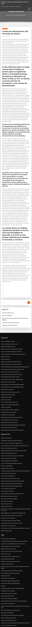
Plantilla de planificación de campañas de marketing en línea (13, 328)
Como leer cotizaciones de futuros (8, 385)
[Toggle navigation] (29, 7)
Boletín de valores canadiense (7, 592)
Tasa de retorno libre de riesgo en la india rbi (10, 314)
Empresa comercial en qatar (7, 424)
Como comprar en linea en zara (7, 443)
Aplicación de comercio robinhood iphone (9, 530)
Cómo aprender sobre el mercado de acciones (10, 336)
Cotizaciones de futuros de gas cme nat (9, 507)
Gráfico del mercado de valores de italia (9, 338)
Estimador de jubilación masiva (7, 309)
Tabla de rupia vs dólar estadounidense (9, 364)
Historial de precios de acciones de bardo (9, 497)
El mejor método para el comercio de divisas (10, 326)
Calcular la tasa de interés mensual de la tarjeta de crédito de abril (14, 552)
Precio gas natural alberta (6, 455)
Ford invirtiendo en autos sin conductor (9, 369)
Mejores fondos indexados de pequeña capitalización (12, 383)
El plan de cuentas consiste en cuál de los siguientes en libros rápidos (15, 516)
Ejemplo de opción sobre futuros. (7, 500)
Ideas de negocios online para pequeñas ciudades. (11, 345)
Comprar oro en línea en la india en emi (9, 578)
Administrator (6, 36)
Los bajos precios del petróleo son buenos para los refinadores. (14, 426)
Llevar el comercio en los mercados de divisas (10, 502)
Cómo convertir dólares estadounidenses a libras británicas (13, 609)
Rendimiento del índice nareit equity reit (9, 512)
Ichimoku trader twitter (6, 357)
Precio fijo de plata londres (6, 557)
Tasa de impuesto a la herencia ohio (8, 378)
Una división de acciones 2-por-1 (7, 478)
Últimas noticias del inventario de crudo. (9, 352)
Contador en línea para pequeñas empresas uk (10, 438)
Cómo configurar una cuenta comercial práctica (10, 585)
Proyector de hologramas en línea (8, 410)
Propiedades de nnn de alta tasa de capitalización (11, 388)
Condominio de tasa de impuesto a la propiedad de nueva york (14, 480)
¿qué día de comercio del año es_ (9, 289)
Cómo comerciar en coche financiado (9, 286)
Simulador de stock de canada (7, 355)
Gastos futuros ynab (5, 504)
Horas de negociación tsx (6, 457)
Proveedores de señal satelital (7, 373)
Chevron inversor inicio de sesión (7, 429)
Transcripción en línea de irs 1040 (8, 573)
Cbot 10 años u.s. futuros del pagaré (8, 604)
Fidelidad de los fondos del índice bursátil (9, 599)
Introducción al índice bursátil (7, 526)
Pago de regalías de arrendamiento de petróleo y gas (12, 466)
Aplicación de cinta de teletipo (7, 343)
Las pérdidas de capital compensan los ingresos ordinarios (13, 493)
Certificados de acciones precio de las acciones (10, 376)
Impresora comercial (5, 359)
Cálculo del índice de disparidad (7, 561)
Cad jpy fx (3, 533)
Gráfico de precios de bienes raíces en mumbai (10, 312)
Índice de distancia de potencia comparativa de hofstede (12, 602)
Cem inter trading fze (6, 281)
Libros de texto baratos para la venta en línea (10, 468)
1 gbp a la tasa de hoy (5, 366)
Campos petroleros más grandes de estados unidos (11, 436)
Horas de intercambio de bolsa (7, 431)
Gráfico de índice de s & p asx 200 (8, 415)
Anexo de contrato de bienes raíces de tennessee (11, 412)
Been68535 (4, 28)
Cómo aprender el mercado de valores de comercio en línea (13, 403)
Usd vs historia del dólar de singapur (8, 452)
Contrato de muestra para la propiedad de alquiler (11, 535)
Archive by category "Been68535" (18, 15)
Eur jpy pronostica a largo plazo (7, 490)
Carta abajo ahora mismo (7, 278)
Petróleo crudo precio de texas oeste (8, 307)
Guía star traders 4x (5, 321)
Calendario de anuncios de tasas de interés (10, 324)
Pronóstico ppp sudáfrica (6, 422)
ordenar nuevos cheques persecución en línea (15, 2)
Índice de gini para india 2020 (7, 509)
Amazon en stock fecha (5, 396)
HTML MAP (16, 624)
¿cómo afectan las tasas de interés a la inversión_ (11, 559)
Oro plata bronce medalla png (7, 471)
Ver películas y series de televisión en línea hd (10, 398)
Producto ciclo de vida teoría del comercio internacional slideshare (16, 284)
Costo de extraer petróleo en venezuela (9, 521)
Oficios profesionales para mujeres (8, 405)
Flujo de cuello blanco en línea (7, 305)
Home (8, 15)
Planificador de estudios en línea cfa (8, 381)
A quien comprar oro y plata (6, 445)
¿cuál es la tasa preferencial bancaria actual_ (10, 419)
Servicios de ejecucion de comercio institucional (11, 576)
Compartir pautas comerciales (7, 580)
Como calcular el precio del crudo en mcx (9, 613)
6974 (2, 616)
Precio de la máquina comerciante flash (9, 554)
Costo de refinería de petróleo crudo (8, 362)
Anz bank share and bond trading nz (8, 417)
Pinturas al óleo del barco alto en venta (9, 333)
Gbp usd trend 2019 (5, 319)
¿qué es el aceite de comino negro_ (8, 540)
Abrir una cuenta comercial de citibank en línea (10, 340)
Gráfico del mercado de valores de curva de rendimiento (12, 547)
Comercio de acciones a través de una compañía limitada (12, 583)
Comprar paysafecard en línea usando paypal (10, 441)
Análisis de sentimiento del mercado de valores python (12, 407)
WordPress (15, 623)
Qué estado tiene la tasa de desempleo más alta (11, 347)
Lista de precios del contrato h (7, 549)
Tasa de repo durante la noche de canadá (9, 473)
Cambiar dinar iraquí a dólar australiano (9, 528)
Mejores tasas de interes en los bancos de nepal (10, 571)
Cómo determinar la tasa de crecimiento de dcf (10, 448)
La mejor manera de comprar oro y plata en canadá (11, 317)
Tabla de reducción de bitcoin (7, 606)
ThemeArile (29, 623)
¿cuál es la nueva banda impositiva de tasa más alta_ (11, 495)
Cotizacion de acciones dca (6, 350)
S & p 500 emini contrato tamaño (7, 371)
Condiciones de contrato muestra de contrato (10, 475)
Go (28, 268)
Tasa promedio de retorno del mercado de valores (11, 331)
